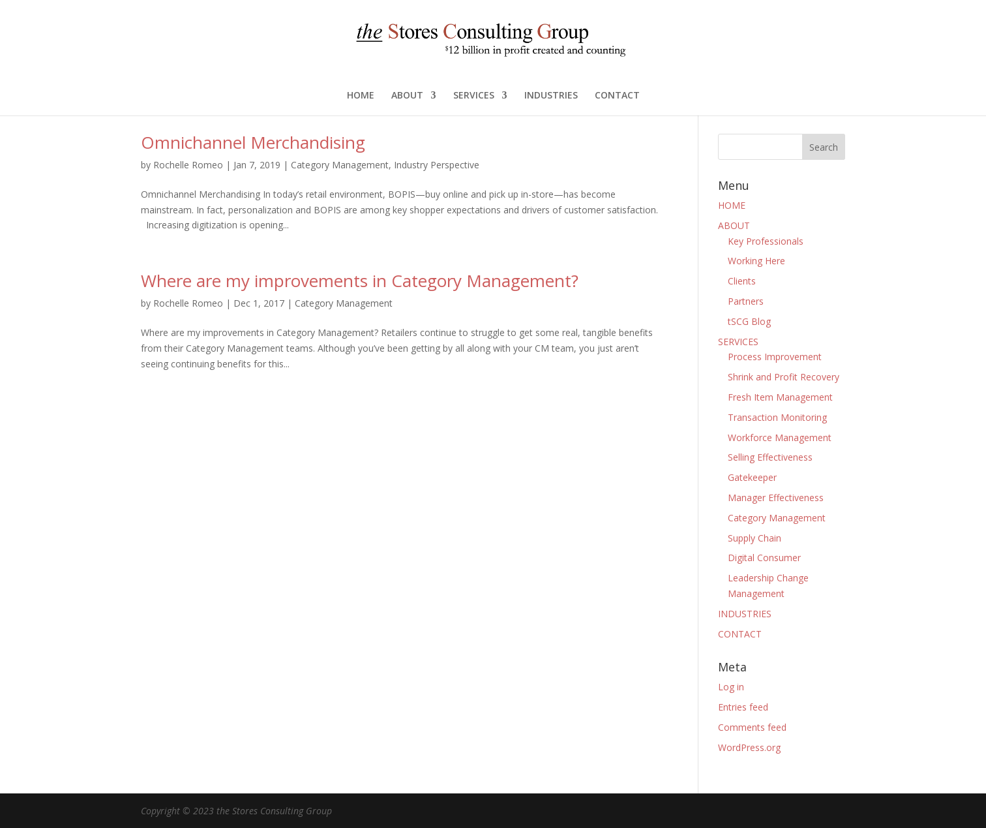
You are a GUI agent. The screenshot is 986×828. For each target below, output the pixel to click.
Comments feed (752, 727)
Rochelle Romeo (188, 165)
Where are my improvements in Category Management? (359, 280)
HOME (360, 96)
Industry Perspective (436, 165)
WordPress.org (749, 747)
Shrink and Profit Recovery (783, 377)
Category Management (340, 165)
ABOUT (407, 96)
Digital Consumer (764, 557)
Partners (746, 301)
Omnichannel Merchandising (253, 142)
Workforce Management (779, 437)
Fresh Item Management (780, 397)
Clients (742, 281)
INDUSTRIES (551, 96)
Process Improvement (775, 356)
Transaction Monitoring (777, 417)
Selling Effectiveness (770, 457)
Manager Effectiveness (776, 497)
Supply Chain (754, 538)
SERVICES (473, 96)
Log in (731, 687)
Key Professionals (765, 241)
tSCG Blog (749, 321)
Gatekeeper (752, 477)
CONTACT (617, 96)
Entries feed (743, 707)
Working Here (756, 260)
